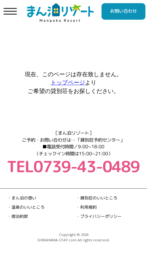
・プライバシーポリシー (99, 216)
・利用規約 (86, 207)
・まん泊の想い (21, 198)
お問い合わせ (123, 11)
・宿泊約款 (17, 216)
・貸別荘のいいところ (96, 198)
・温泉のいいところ (26, 207)
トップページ (68, 82)
